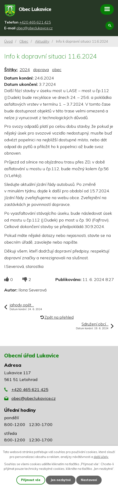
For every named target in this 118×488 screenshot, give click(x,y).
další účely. (101, 457)
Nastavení (89, 480)
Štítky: (11, 69)
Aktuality (42, 41)
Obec (23, 41)
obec (56, 69)
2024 (25, 69)
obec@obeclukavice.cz (33, 398)
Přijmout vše (30, 480)
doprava (41, 69)
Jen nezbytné (60, 480)
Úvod (8, 41)
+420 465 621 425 (29, 389)
